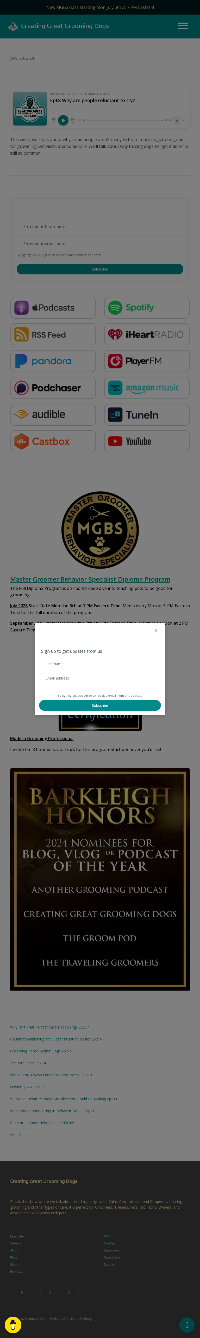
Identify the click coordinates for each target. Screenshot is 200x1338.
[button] (156, 630)
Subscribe (100, 705)
